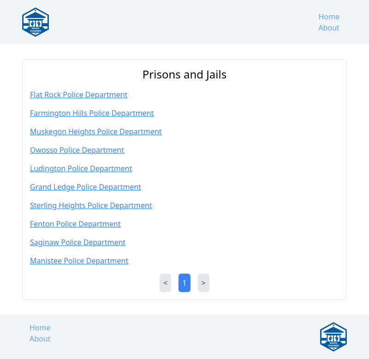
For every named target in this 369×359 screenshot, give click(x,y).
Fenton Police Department (75, 224)
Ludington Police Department (81, 168)
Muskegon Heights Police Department (96, 131)
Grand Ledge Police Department (85, 187)
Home (328, 17)
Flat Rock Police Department (78, 95)
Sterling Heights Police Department (91, 205)
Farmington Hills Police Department (92, 113)
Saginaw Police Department (77, 242)
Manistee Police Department (79, 261)
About (328, 28)
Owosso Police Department (77, 150)
